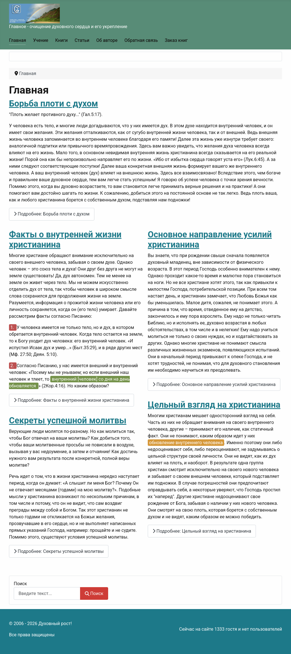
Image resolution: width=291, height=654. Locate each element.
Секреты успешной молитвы (67, 420)
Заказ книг (176, 40)
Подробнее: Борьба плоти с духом (52, 214)
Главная (17, 40)
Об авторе (107, 40)
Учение (40, 40)
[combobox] (47, 593)
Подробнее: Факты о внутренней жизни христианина (71, 400)
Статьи (82, 40)
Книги (61, 40)
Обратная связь (141, 40)
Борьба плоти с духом (53, 103)
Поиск (20, 583)
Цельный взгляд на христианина (214, 405)
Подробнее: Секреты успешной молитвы (59, 551)
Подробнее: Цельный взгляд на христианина (202, 531)
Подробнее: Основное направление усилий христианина (214, 384)
